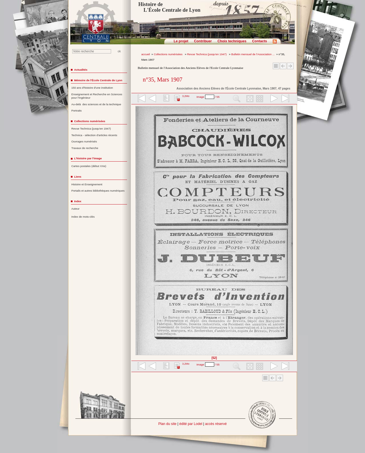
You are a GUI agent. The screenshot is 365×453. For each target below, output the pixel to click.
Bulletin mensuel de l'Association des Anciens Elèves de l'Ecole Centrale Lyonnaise (190, 67)
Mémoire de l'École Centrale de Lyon (98, 80)
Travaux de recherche (84, 148)
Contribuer (203, 41)
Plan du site (167, 424)
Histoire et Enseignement (87, 184)
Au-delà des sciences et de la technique (96, 104)
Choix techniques (231, 41)
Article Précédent (283, 66)
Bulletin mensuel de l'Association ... (253, 54)
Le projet (181, 41)
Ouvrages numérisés (84, 141)
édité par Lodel (190, 424)
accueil (145, 54)
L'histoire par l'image (88, 158)
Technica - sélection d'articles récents (94, 135)
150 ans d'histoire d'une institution (92, 87)
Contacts (259, 41)
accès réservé (216, 424)
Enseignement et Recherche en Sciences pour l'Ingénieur (96, 96)
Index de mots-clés (83, 216)
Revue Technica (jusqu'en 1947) (207, 54)
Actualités (80, 69)
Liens (77, 176)
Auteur (75, 208)
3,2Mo (185, 96)
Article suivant (290, 66)
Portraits (76, 110)
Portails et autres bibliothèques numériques (98, 190)
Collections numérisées (168, 54)
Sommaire (276, 66)
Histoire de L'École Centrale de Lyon (169, 7)
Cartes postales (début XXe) (88, 166)
